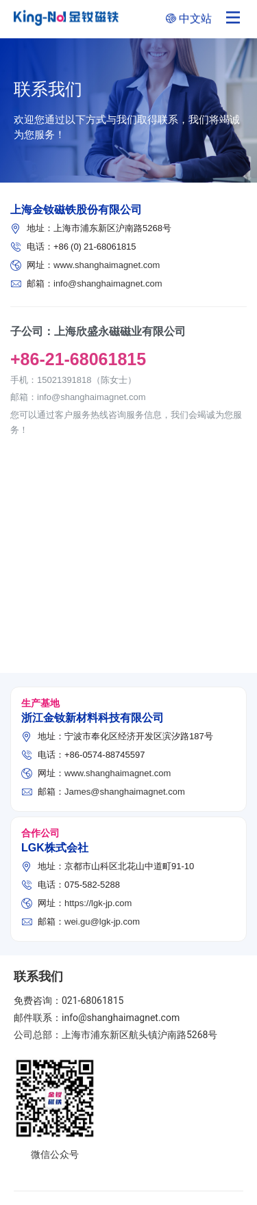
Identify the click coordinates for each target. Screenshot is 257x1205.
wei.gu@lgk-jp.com (102, 920)
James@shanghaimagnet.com (124, 790)
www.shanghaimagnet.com (106, 264)
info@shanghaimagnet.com (107, 282)
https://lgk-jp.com (98, 902)
